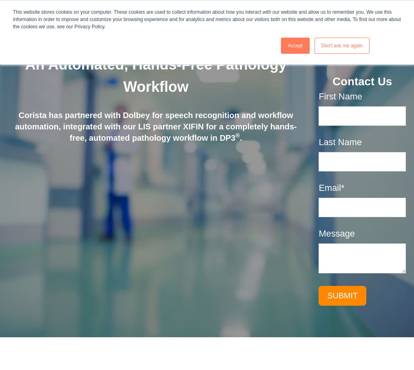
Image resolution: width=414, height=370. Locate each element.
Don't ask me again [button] (342, 46)
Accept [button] (295, 46)
